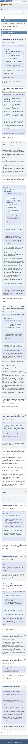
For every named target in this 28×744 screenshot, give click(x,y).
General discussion (7, 491)
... (8, 35)
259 (10, 35)
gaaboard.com (6, 5)
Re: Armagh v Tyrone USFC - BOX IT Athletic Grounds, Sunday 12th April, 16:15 (13, 180)
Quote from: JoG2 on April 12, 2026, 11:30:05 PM (14, 314)
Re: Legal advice (16, 686)
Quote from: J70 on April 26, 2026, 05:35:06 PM (14, 45)
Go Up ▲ (18, 740)
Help (8, 740)
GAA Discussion (6, 39)
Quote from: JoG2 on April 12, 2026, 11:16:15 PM (14, 423)
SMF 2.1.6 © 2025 (10, 742)
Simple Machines (17, 742)
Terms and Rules (13, 740)
